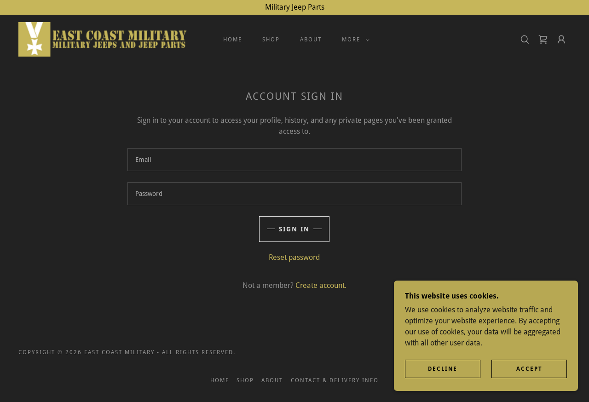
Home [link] (232, 39)
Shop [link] (271, 39)
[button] (353, 39)
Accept (529, 369)
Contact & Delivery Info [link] (335, 380)
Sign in (294, 229)
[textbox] (294, 159)
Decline (442, 369)
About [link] (311, 39)
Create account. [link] (320, 285)
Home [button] (219, 380)
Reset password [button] (294, 257)
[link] (103, 38)
